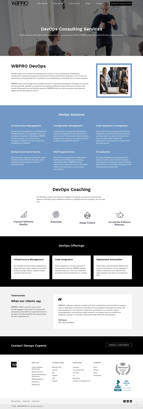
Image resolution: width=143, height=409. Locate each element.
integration (82, 271)
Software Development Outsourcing (39, 375)
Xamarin (55, 375)
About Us (26, 401)
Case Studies (74, 3)
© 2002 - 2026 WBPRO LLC (20, 406)
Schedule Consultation (121, 3)
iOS (53, 373)
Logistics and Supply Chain (81, 381)
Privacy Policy (16, 401)
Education (76, 373)
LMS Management (37, 379)
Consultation (98, 375)
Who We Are (42, 3)
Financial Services (78, 370)
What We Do (58, 3)
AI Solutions (35, 382)
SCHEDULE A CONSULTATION (119, 345)
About (95, 367)
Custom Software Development (37, 368)
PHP (53, 378)
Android (54, 370)
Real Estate (76, 378)
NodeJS (54, 381)
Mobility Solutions (37, 372)
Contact (99, 3)
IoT (74, 375)
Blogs (88, 3)
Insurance (76, 367)
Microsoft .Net (56, 367)
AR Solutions (36, 384)
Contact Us (35, 401)
